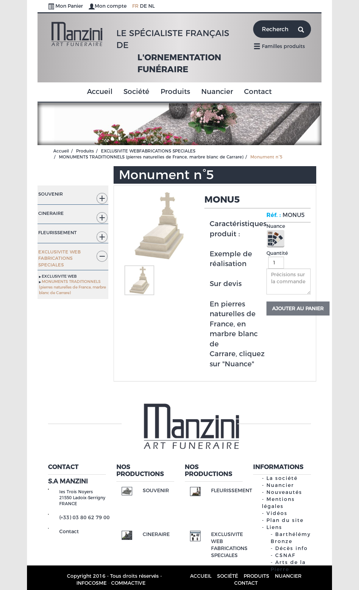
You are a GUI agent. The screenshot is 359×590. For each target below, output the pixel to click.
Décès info (291, 548)
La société (282, 478)
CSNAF (285, 555)
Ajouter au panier (298, 308)
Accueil (100, 91)
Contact (258, 91)
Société (136, 91)
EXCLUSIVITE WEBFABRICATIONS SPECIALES (148, 151)
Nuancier (217, 91)
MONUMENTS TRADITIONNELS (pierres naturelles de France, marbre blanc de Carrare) (151, 157)
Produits (175, 91)
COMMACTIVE (128, 583)
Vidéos (276, 513)
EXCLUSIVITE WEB (59, 276)
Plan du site (285, 520)
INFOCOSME (91, 583)
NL (151, 6)
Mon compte (108, 6)
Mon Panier (66, 6)
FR (135, 6)
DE (143, 6)
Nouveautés (284, 492)
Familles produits (279, 45)
